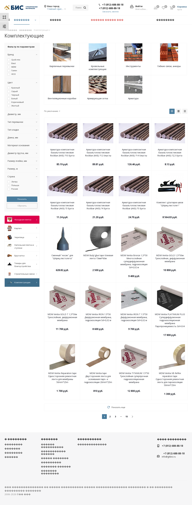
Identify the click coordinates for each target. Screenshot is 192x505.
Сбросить (22, 205)
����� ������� (55, 458)
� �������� (15, 439)
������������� (92, 444)
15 (126, 416)
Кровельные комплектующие (97, 68)
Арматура (133, 98)
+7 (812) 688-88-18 (112, 4)
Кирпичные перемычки (62, 66)
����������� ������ (53, 452)
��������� (51, 462)
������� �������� (50, 472)
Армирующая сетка (97, 98)
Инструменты (133, 66)
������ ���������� (52, 445)
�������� (13, 444)
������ (11, 456)
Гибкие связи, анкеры (169, 66)
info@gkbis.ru (169, 456)
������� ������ (56, 466)
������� (12, 448)
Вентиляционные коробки (62, 98)
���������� (89, 439)
